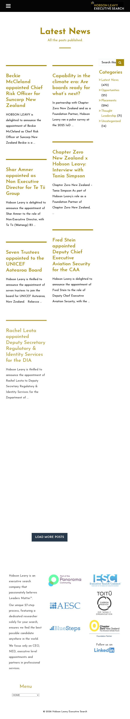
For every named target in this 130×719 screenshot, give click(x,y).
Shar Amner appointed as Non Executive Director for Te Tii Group (25, 181)
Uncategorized (111, 121)
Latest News (110, 80)
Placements (108, 100)
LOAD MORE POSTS (49, 537)
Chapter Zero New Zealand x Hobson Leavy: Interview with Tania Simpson (70, 164)
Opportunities (110, 90)
